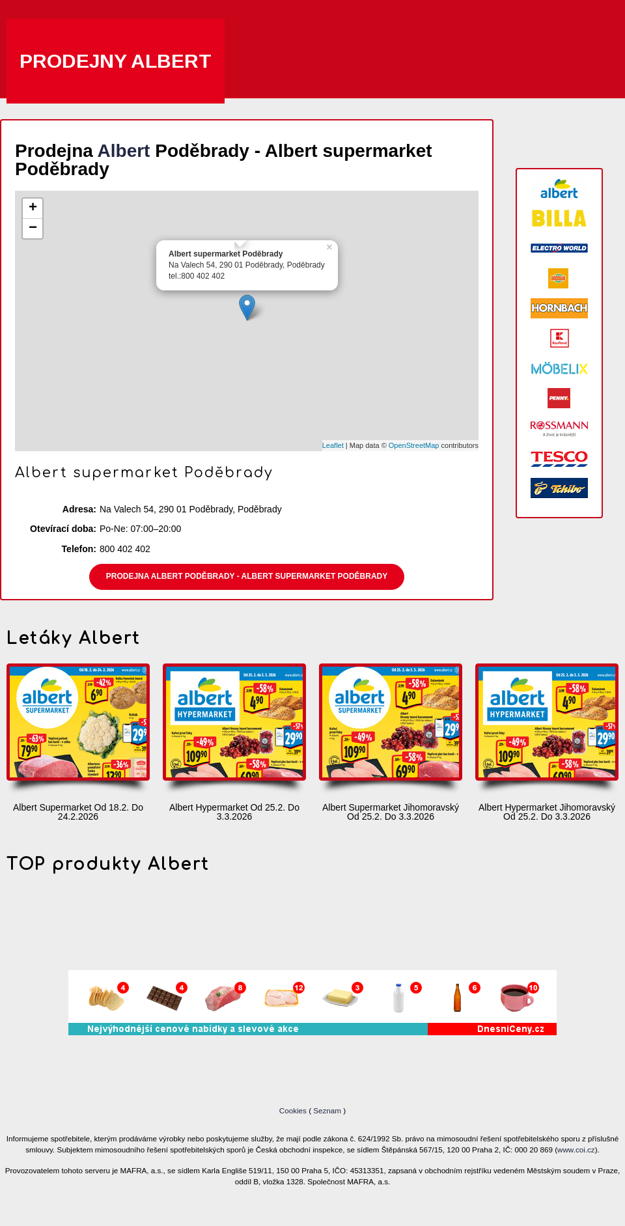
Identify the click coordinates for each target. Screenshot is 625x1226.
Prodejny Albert (116, 61)
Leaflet (333, 445)
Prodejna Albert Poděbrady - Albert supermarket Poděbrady (246, 576)
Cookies (294, 1110)
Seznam (327, 1110)
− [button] (33, 228)
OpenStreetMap (414, 445)
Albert (124, 151)
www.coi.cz (576, 1149)
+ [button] (33, 208)
